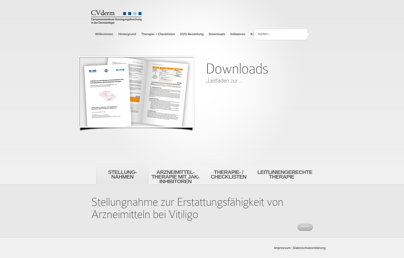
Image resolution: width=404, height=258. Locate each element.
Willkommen (104, 34)
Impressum (282, 248)
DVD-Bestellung (192, 34)
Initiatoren (237, 34)
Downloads (217, 34)
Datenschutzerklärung (309, 248)
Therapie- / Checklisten (158, 34)
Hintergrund (127, 34)
